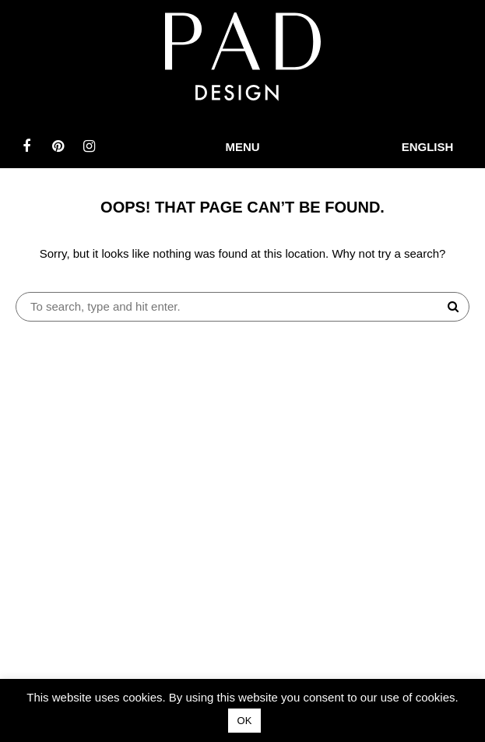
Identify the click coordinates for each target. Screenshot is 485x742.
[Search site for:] (242, 307)
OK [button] (244, 720)
